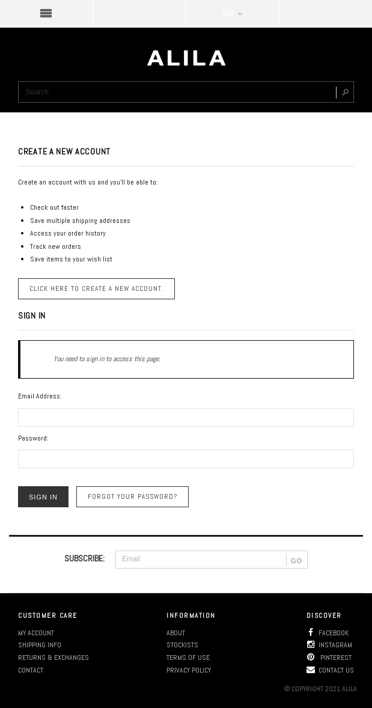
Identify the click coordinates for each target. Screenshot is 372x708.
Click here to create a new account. (96, 288)
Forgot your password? (132, 496)
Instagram (329, 645)
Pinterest (329, 657)
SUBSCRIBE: (84, 558)
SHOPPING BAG (325, 14)
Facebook (327, 633)
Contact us (330, 670)
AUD (232, 14)
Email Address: (40, 396)
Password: (33, 438)
